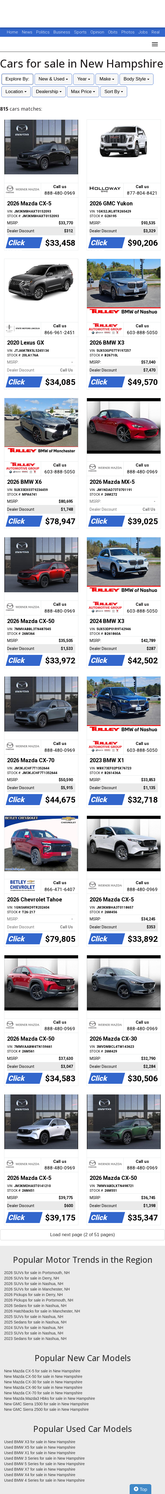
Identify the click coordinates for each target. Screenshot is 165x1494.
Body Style (136, 79)
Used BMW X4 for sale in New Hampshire (39, 1475)
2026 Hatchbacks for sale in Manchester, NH (42, 1311)
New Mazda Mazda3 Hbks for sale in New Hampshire (49, 1398)
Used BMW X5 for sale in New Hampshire (39, 1447)
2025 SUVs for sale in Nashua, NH (33, 1316)
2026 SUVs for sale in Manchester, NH (37, 1289)
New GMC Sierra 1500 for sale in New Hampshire (46, 1404)
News (27, 32)
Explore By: (17, 79)
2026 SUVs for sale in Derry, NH (31, 1278)
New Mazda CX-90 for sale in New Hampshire (43, 1387)
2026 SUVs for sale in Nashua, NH (33, 1283)
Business (62, 32)
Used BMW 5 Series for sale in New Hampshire (44, 1464)
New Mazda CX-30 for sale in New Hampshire (43, 1382)
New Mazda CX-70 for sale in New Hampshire (43, 1393)
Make (106, 79)
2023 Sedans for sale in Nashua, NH (35, 1338)
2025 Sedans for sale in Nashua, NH (35, 1322)
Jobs (143, 32)
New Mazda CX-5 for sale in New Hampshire (42, 1371)
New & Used (53, 79)
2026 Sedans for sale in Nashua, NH (35, 1305)
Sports (81, 32)
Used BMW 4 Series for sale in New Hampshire (44, 1480)
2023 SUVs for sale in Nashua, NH (33, 1333)
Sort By (113, 91)
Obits (113, 32)
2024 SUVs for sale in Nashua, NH (33, 1327)
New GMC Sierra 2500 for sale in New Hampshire (46, 1409)
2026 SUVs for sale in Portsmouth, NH (37, 1272)
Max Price (83, 91)
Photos (128, 32)
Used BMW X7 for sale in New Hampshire (39, 1469)
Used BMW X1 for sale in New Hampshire (39, 1453)
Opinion (97, 32)
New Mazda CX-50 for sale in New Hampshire (43, 1376)
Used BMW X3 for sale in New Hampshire (39, 1442)
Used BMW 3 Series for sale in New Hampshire (44, 1458)
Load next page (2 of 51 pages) (82, 1234)
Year (83, 79)
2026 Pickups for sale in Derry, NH (33, 1294)
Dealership (49, 91)
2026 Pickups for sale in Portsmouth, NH (38, 1300)
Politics (43, 32)
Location (16, 91)
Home (12, 32)
